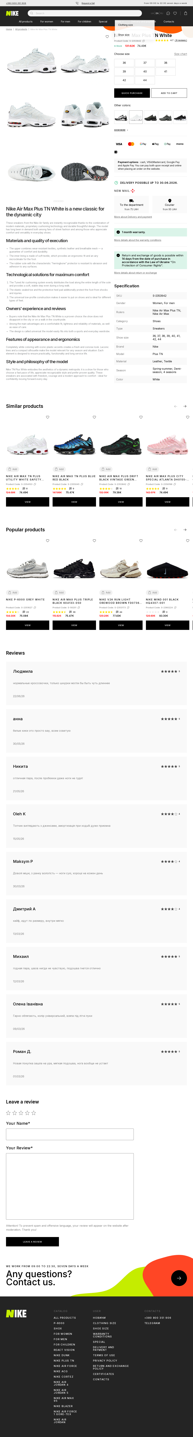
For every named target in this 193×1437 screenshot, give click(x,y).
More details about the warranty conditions (137, 240)
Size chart (180, 54)
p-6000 (59, 1323)
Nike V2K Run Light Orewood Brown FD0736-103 (120, 601)
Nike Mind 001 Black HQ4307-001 (162, 601)
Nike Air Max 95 (64, 1399)
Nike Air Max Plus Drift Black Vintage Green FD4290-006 (118, 478)
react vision (64, 1350)
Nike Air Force (65, 1366)
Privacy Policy (105, 1360)
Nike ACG (61, 1371)
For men (65, 21)
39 (124, 71)
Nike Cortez (64, 1376)
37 (145, 62)
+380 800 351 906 (16, 3)
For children (84, 21)
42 (124, 80)
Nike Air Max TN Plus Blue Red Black (74, 478)
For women (46, 21)
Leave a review (32, 1241)
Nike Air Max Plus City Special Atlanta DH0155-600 (166, 478)
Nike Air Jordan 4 (61, 1383)
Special (103, 21)
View (28, 502)
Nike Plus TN (64, 1360)
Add (15, 469)
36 (124, 62)
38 (165, 62)
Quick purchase (132, 93)
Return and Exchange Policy (111, 1367)
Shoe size (101, 1328)
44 (145, 80)
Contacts (169, 21)
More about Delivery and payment (133, 216)
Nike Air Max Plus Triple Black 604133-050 (73, 601)
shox (58, 1328)
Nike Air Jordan (60, 1421)
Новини (99, 1318)
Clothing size (104, 1323)
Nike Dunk (62, 1355)
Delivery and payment (143, 21)
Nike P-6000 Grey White (25, 599)
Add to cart (169, 93)
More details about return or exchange (135, 272)
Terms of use (104, 1355)
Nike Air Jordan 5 (61, 1391)
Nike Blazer (63, 1406)
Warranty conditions (102, 1335)
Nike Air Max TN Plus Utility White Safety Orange (23, 478)
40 (145, 71)
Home (9, 29)
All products (26, 21)
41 (165, 71)
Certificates (103, 1374)
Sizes (118, 21)
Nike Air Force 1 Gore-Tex (65, 1413)
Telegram (152, 1323)
